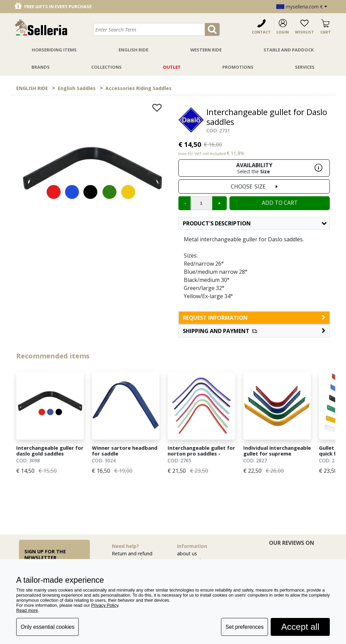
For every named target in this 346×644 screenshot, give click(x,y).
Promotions (237, 67)
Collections (106, 67)
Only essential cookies (47, 627)
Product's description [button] (254, 223)
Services (305, 67)
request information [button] (254, 317)
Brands (40, 67)
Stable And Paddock (289, 50)
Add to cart (280, 202)
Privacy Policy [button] (104, 605)
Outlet (172, 67)
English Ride (133, 50)
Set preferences (244, 627)
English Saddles (77, 88)
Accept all (300, 627)
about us (187, 553)
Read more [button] (27, 610)
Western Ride (206, 50)
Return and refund (132, 553)
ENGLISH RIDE (32, 88)
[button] (254, 331)
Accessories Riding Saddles (138, 88)
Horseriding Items (54, 50)
